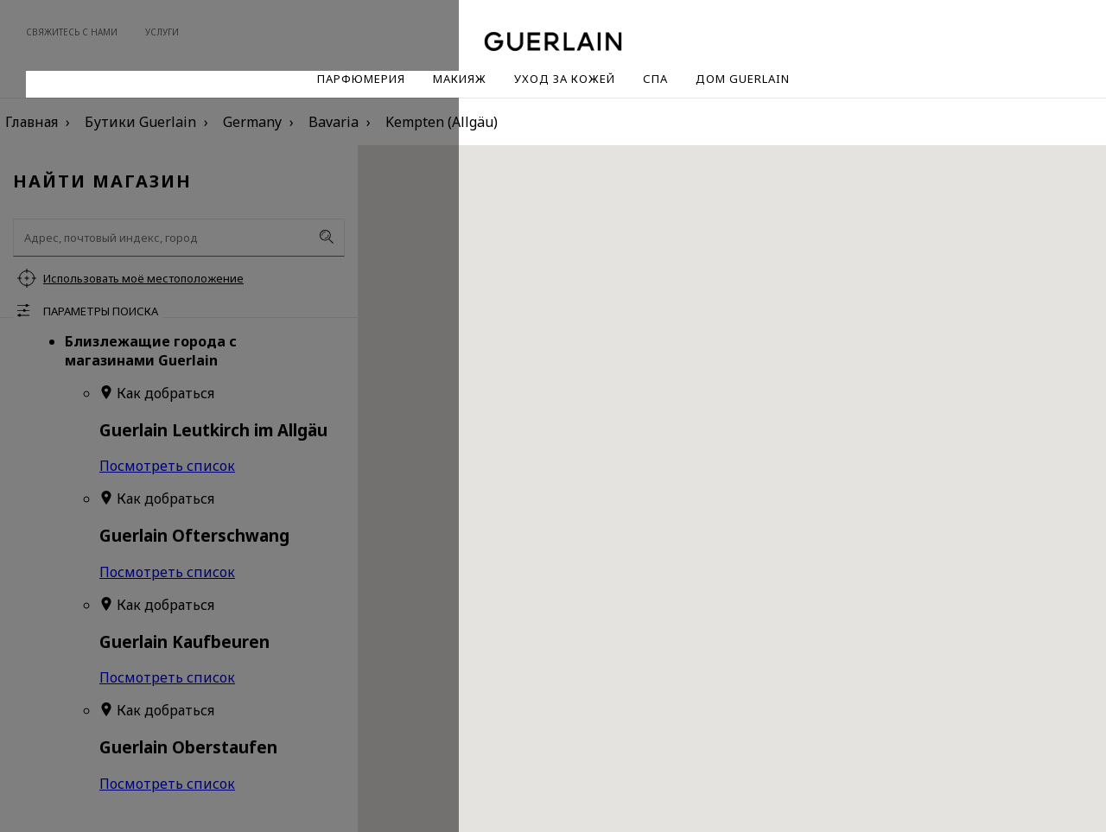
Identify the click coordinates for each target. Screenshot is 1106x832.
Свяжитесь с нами (72, 32)
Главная (31, 121)
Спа (655, 78)
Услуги (162, 32)
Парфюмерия (361, 78)
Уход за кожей (564, 78)
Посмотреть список (167, 465)
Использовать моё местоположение (143, 278)
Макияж (459, 78)
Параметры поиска (100, 311)
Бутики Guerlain (140, 121)
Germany (252, 121)
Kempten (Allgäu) (441, 121)
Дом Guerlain (743, 78)
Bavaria (333, 121)
